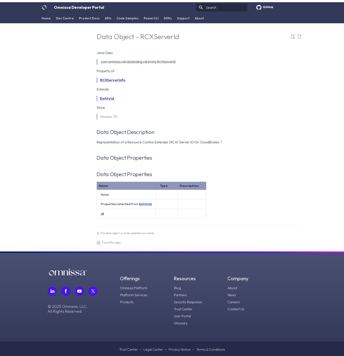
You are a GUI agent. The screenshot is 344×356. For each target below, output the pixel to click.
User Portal (182, 316)
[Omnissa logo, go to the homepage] (68, 274)
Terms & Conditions (210, 349)
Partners (180, 295)
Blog (177, 288)
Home (46, 18)
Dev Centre (65, 18)
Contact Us (236, 309)
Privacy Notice (179, 349)
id (102, 213)
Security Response (188, 302)
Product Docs (89, 18)
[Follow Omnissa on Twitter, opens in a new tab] (93, 291)
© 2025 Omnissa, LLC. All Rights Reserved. (68, 309)
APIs (108, 18)
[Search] (221, 7)
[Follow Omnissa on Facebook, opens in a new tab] (65, 291)
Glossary (181, 323)
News (232, 295)
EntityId (107, 98)
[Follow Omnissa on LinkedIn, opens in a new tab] (52, 291)
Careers (234, 302)
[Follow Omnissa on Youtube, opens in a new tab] (79, 291)
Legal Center (153, 349)
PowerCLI (151, 18)
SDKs (168, 18)
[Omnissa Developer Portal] (44, 7)
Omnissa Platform (133, 288)
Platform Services (133, 295)
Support (183, 18)
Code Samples (127, 18)
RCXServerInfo (112, 80)
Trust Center (183, 309)
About (199, 18)
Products (127, 302)
